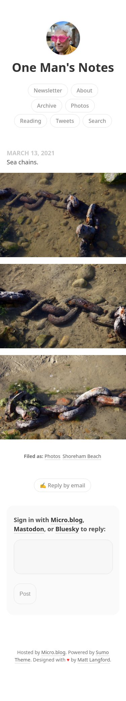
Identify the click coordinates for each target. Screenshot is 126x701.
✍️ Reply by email (62, 485)
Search (97, 121)
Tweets (65, 121)
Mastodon (29, 529)
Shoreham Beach (81, 456)
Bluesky (67, 529)
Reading (30, 121)
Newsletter (48, 90)
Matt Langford (94, 663)
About (84, 90)
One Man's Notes (63, 67)
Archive (46, 105)
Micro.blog (67, 520)
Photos (80, 105)
